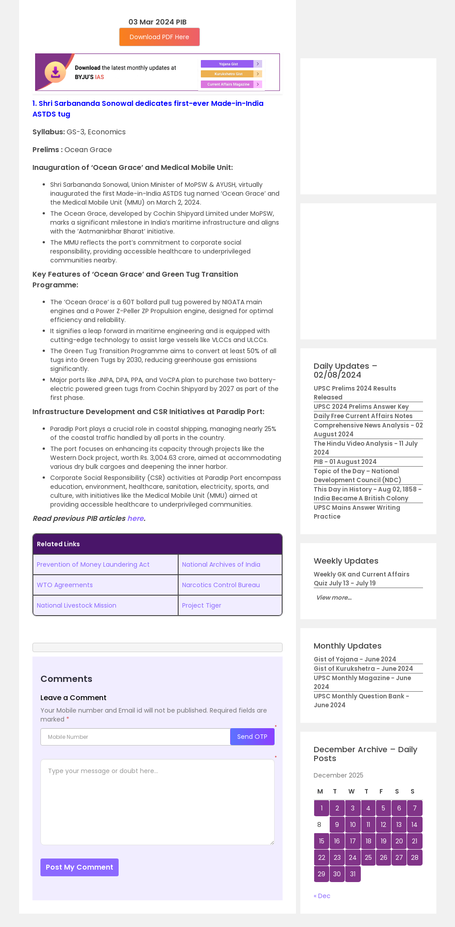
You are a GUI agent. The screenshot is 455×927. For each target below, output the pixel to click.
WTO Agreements (65, 584)
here (135, 518)
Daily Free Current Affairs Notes (363, 416)
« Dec (322, 895)
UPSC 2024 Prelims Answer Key (361, 407)
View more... (333, 597)
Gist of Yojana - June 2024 (355, 659)
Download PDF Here (159, 36)
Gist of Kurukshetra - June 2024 (363, 669)
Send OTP (252, 736)
